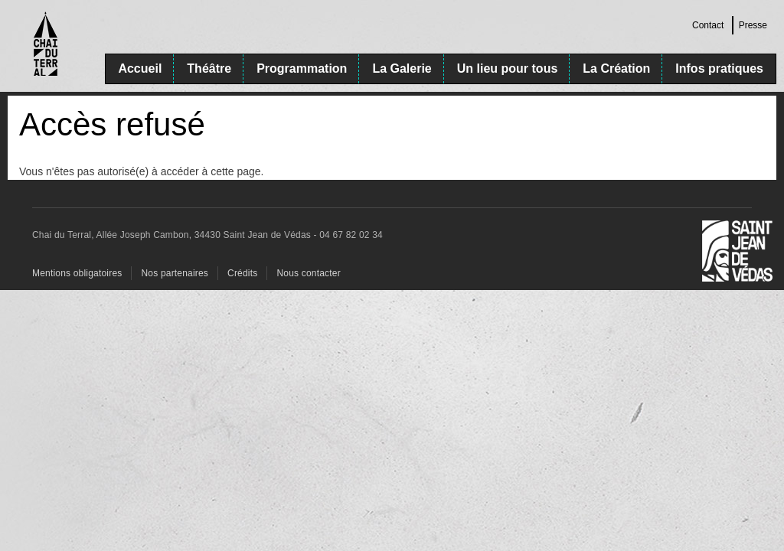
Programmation (301, 68)
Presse (753, 25)
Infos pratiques (719, 68)
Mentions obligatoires (77, 273)
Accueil (140, 68)
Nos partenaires (174, 273)
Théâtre (209, 68)
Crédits (242, 273)
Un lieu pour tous (507, 68)
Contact (708, 25)
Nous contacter (308, 273)
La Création (616, 68)
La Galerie (401, 68)
